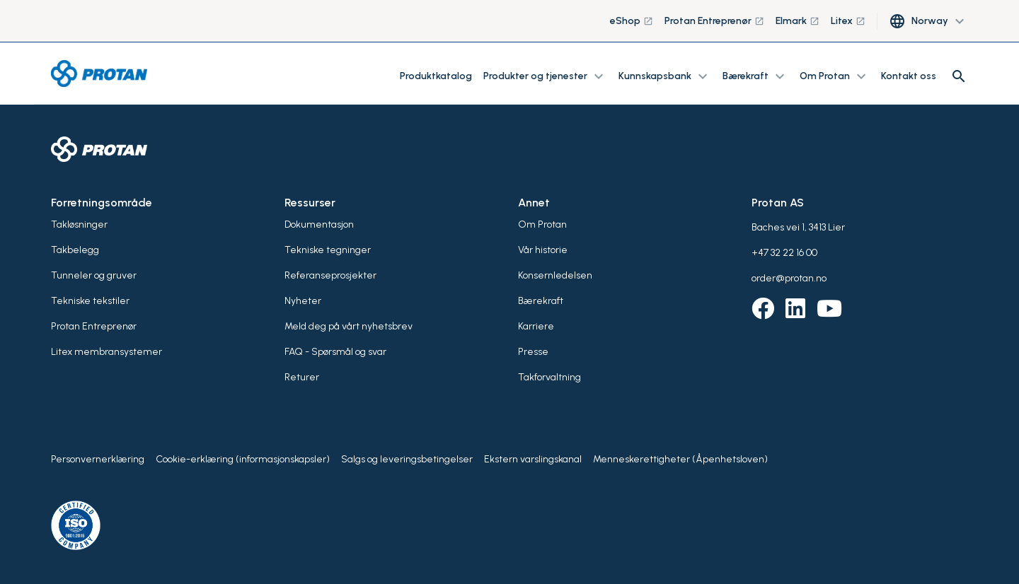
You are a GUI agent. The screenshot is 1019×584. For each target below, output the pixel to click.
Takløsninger (79, 224)
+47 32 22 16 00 (784, 253)
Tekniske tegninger (327, 250)
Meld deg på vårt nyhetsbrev (348, 326)
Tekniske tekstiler (90, 301)
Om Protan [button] (835, 76)
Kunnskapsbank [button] (664, 76)
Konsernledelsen (555, 275)
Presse (533, 352)
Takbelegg (75, 250)
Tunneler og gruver (94, 275)
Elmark (797, 21)
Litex (848, 21)
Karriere (536, 326)
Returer (301, 377)
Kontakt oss (908, 76)
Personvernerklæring (97, 459)
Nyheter (302, 301)
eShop (631, 21)
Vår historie (543, 250)
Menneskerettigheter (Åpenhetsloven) (680, 459)
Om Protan (542, 224)
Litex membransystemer (106, 352)
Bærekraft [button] (755, 76)
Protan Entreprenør (714, 21)
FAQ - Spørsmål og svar (335, 352)
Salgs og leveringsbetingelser (407, 459)
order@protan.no (789, 278)
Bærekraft (540, 301)
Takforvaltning (549, 377)
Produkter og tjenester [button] (545, 76)
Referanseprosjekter (330, 275)
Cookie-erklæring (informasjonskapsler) (243, 459)
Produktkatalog (436, 76)
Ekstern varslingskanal (533, 459)
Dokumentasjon (319, 224)
